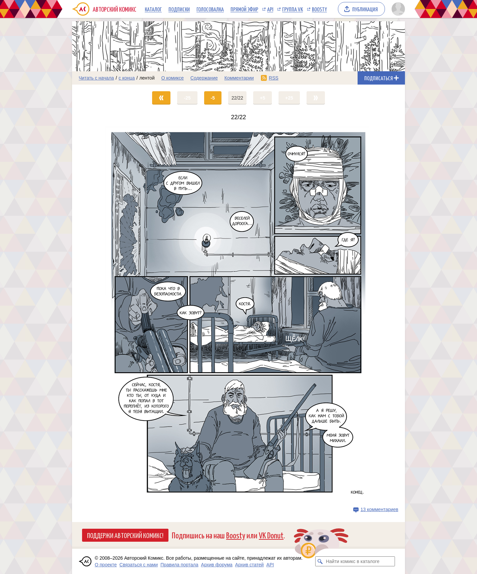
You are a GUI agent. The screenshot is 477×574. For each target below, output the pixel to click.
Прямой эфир (244, 9)
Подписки (179, 9)
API (270, 9)
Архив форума (216, 564)
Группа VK (292, 9)
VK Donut (271, 535)
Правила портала (179, 564)
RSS (274, 78)
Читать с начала (96, 78)
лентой (147, 78)
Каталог (153, 9)
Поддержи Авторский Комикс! (125, 535)
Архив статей (249, 564)
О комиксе (172, 78)
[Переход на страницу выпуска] (238, 315)
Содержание (204, 78)
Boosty (319, 9)
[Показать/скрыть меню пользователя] (397, 9)
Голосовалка (210, 9)
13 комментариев (379, 509)
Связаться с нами (138, 564)
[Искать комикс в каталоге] (320, 561)
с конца (127, 78)
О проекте (106, 564)
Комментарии (239, 78)
